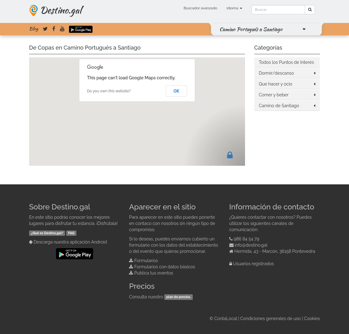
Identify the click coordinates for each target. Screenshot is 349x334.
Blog (33, 28)
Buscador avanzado (200, 8)
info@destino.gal (251, 245)
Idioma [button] (234, 8)
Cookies (312, 318)
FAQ (71, 233)
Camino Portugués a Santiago (250, 29)
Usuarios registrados (253, 263)
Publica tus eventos (153, 272)
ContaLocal (225, 318)
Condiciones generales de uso (270, 318)
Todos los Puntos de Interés (286, 62)
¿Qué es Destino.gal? (47, 233)
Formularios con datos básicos (164, 266)
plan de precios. (178, 297)
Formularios (146, 260)
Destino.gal (60, 10)
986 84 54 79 (246, 238)
